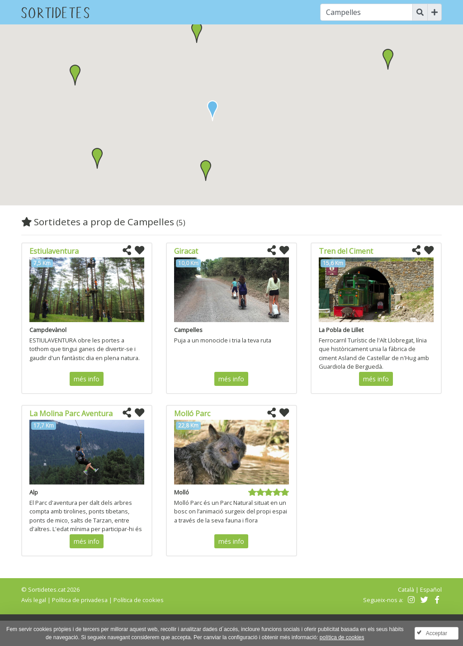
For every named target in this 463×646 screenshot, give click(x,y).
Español (431, 589)
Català (406, 589)
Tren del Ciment (346, 251)
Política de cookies (138, 600)
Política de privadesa (80, 600)
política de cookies (342, 637)
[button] (205, 170)
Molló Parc (192, 413)
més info (86, 379)
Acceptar (436, 633)
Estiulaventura (54, 251)
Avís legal (33, 600)
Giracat (186, 251)
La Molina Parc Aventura (71, 413)
